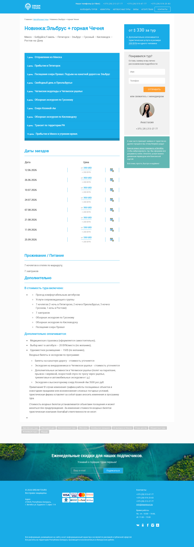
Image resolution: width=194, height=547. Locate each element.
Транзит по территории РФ (46, 125)
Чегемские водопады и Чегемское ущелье (54, 91)
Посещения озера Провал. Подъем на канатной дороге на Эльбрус (68, 74)
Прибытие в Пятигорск (43, 65)
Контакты (162, 9)
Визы (135, 9)
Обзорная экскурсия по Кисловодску (52, 116)
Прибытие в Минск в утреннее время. (52, 133)
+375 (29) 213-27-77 (113, 3)
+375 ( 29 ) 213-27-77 (147, 128)
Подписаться (113, 470)
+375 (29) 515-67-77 (137, 3)
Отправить (154, 89)
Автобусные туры (121, 9)
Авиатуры (105, 9)
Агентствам (147, 9)
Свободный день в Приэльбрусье (49, 82)
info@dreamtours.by (144, 504)
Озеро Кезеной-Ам (41, 108)
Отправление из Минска (44, 57)
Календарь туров (88, 9)
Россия (45, 432)
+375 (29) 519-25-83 (160, 3)
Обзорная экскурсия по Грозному (50, 99)
